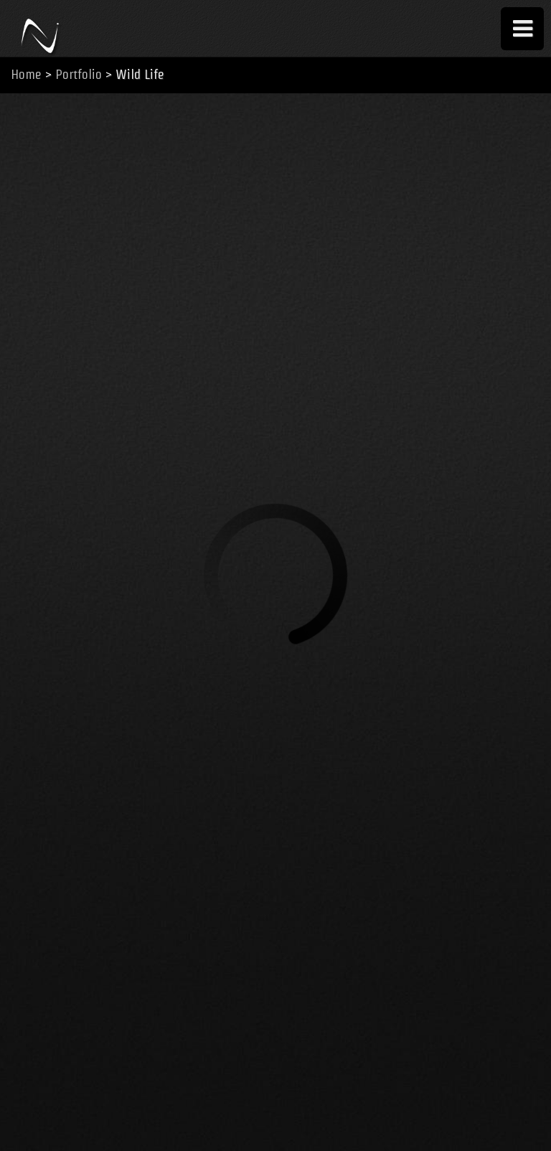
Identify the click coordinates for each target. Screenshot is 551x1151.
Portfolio (78, 74)
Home (26, 74)
